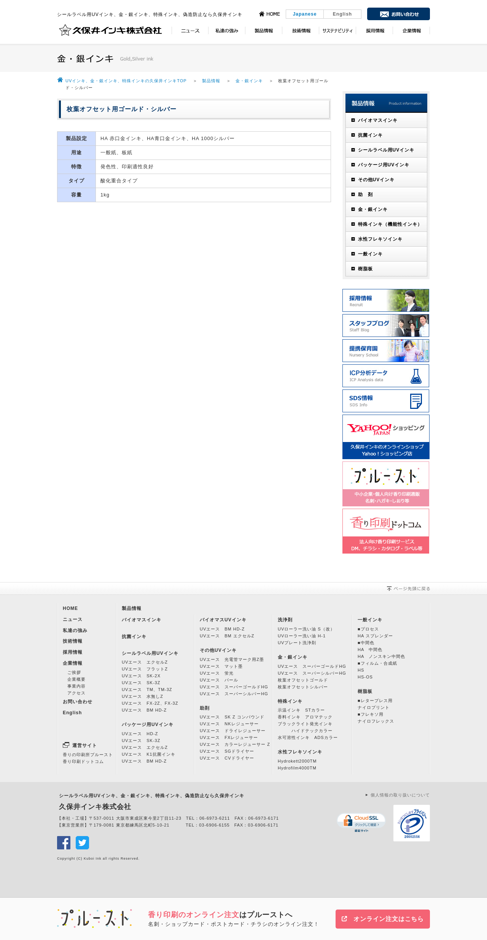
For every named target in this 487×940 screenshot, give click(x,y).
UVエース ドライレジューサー (233, 730)
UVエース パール (219, 680)
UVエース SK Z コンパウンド (232, 717)
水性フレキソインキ (380, 239)
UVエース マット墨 (221, 666)
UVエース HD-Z (140, 733)
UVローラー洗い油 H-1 (302, 636)
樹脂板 (365, 268)
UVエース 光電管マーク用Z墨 (232, 659)
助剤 (205, 708)
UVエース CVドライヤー (227, 758)
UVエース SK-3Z (141, 682)
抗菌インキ (370, 135)
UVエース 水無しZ (142, 696)
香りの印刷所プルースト (88, 754)
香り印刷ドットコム (83, 761)
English (342, 14)
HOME (70, 608)
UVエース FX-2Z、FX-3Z (150, 703)
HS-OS (365, 677)
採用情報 (73, 652)
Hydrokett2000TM (297, 761)
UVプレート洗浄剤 (297, 642)
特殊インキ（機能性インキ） (390, 224)
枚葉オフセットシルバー (303, 687)
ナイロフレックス (376, 721)
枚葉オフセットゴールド (303, 680)
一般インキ (370, 254)
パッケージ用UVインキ (384, 165)
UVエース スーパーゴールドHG (234, 687)
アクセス (76, 693)
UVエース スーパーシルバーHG (234, 693)
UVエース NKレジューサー (229, 723)
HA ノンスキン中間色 (381, 656)
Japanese (305, 14)
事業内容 (76, 686)
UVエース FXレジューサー (229, 737)
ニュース (73, 619)
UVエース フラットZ (145, 669)
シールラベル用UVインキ (386, 150)
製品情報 (211, 80)
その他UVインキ (376, 179)
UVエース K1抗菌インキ (148, 754)
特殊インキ (290, 701)
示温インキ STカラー (301, 710)
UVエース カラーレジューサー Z (235, 744)
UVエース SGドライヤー (227, 751)
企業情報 (73, 663)
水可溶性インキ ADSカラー (308, 737)
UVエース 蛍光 (217, 673)
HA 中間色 (370, 649)
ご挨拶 (74, 672)
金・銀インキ (249, 80)
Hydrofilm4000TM (297, 768)
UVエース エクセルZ (145, 662)
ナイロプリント (374, 707)
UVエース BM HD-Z (144, 710)
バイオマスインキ (378, 120)
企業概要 (76, 679)
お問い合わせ (77, 701)
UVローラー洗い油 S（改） (306, 629)
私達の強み (75, 630)
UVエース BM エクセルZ (227, 636)
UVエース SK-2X (141, 675)
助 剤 (365, 194)
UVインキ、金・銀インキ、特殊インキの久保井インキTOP (126, 80)
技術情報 (73, 641)
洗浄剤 (285, 619)
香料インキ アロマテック (305, 717)
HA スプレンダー (375, 636)
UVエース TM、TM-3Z (147, 689)
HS (361, 670)
